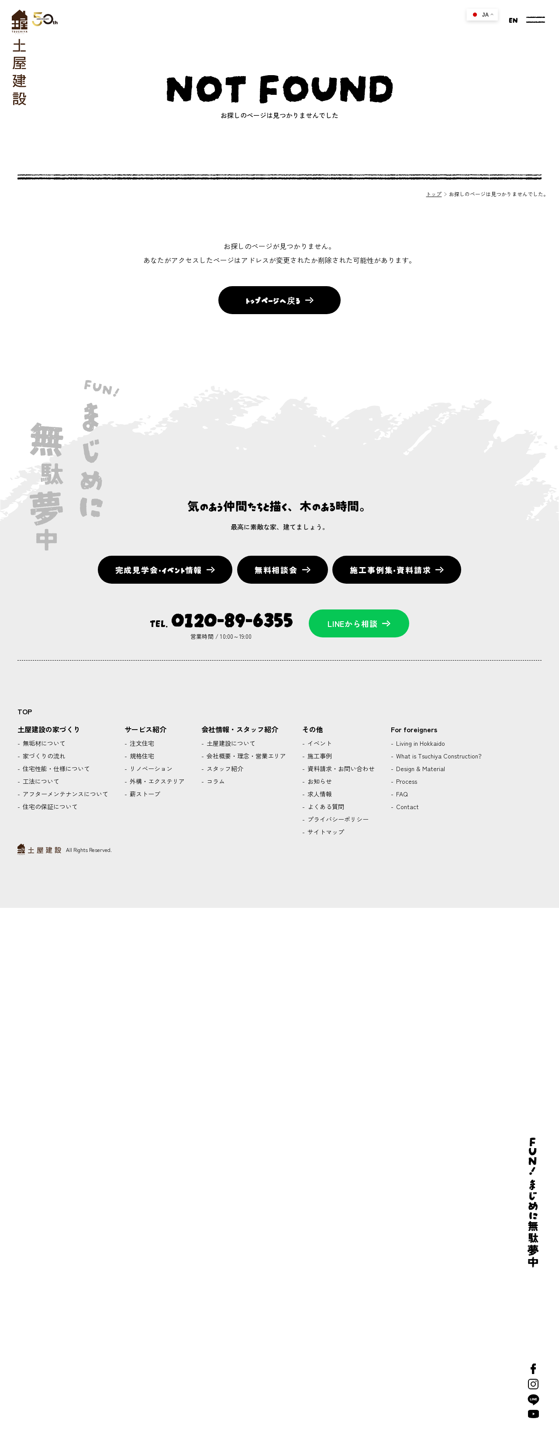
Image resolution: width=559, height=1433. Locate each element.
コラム (215, 781)
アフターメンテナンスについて (64, 793)
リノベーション (150, 768)
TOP (24, 711)
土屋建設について (230, 743)
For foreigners (414, 729)
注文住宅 (141, 743)
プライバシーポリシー (337, 819)
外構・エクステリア (156, 781)
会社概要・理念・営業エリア (245, 755)
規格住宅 (141, 755)
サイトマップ (325, 831)
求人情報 (319, 793)
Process (405, 781)
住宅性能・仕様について (55, 768)
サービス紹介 (145, 729)
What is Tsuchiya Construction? (438, 755)
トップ (434, 193)
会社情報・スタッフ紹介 (239, 729)
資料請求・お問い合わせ (340, 768)
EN (513, 19)
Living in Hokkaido (419, 743)
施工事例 (319, 755)
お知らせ (319, 781)
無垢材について (43, 743)
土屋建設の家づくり (48, 729)
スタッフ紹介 (224, 768)
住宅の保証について (49, 806)
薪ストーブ (144, 793)
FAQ (401, 793)
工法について (40, 781)
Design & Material (419, 768)
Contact (406, 806)
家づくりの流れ (43, 755)
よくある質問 (325, 806)
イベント (319, 743)
